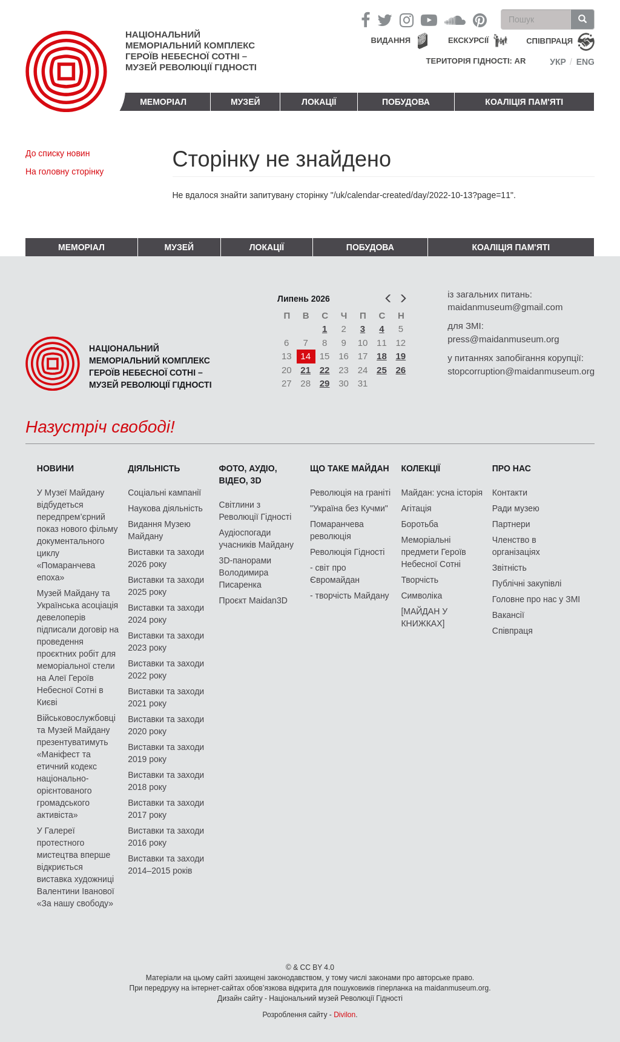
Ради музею (515, 508)
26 (401, 370)
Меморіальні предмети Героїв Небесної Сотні (433, 552)
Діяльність (154, 468)
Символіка (421, 595)
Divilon (344, 1014)
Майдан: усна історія (442, 492)
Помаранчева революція (337, 530)
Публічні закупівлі (527, 583)
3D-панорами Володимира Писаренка (245, 572)
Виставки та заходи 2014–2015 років (166, 864)
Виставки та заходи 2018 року (166, 781)
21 (305, 370)
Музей (245, 102)
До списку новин (57, 153)
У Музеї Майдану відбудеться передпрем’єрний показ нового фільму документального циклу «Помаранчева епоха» (77, 535)
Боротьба (419, 524)
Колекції (420, 468)
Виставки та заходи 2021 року (166, 697)
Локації (319, 102)
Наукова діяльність (165, 508)
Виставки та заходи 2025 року (166, 586)
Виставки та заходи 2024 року (166, 614)
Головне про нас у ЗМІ (536, 599)
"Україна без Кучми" (349, 508)
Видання (391, 40)
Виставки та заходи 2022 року (166, 669)
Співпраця (512, 630)
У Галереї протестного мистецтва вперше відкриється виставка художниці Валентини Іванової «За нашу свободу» (75, 867)
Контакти (509, 492)
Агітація (416, 508)
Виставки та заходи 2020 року (166, 725)
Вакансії (508, 615)
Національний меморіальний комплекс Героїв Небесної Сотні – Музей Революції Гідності (191, 50)
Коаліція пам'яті (524, 102)
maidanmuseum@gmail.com (504, 307)
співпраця (549, 40)
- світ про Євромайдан (335, 574)
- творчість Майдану (349, 595)
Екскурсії (468, 40)
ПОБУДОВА (406, 102)
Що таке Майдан (349, 468)
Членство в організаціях (516, 546)
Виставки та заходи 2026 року (166, 558)
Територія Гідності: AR (476, 60)
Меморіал (163, 102)
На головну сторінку (64, 171)
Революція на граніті (350, 492)
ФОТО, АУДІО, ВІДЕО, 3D (248, 474)
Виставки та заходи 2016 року (166, 837)
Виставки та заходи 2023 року (166, 641)
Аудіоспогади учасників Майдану (256, 538)
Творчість (419, 580)
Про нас (511, 468)
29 (325, 383)
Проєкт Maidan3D (253, 600)
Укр (558, 62)
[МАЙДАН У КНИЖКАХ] (424, 617)
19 (401, 356)
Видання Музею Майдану (159, 530)
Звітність (509, 567)
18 (382, 356)
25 (382, 370)
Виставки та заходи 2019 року (166, 753)
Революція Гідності (347, 552)
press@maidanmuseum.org (503, 339)
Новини (55, 468)
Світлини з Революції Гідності (255, 511)
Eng (585, 62)
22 (325, 370)
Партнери (511, 524)
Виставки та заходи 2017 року (166, 809)
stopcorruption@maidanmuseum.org (521, 371)
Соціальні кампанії (164, 492)
